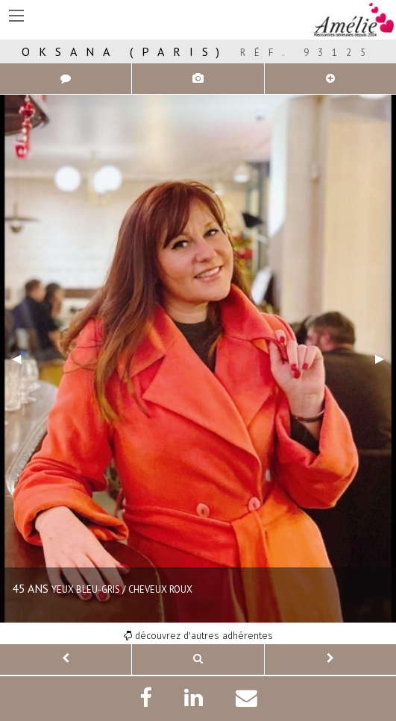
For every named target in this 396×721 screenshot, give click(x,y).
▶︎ (385, 358)
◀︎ (22, 358)
